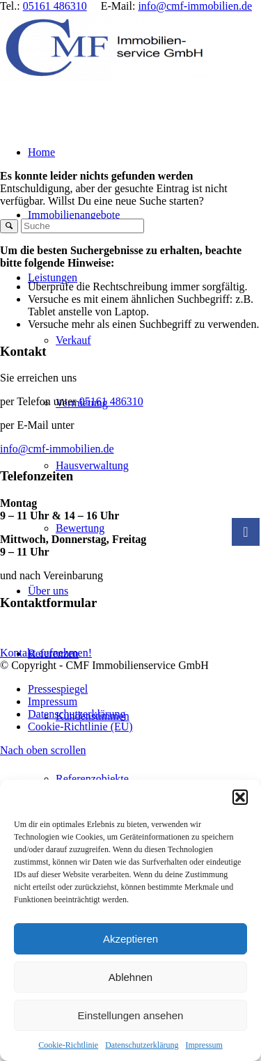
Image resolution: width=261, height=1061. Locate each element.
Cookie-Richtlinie (68, 1045)
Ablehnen (130, 977)
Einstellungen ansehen (131, 1015)
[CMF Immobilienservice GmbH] (104, 78)
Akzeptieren (130, 939)
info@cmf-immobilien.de (195, 6)
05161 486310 (55, 6)
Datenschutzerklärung (141, 1045)
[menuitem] (158, 779)
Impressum (203, 1045)
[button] (240, 797)
